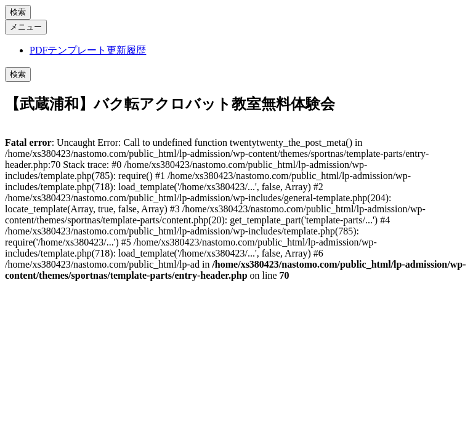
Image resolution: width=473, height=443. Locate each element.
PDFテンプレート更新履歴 (88, 50)
